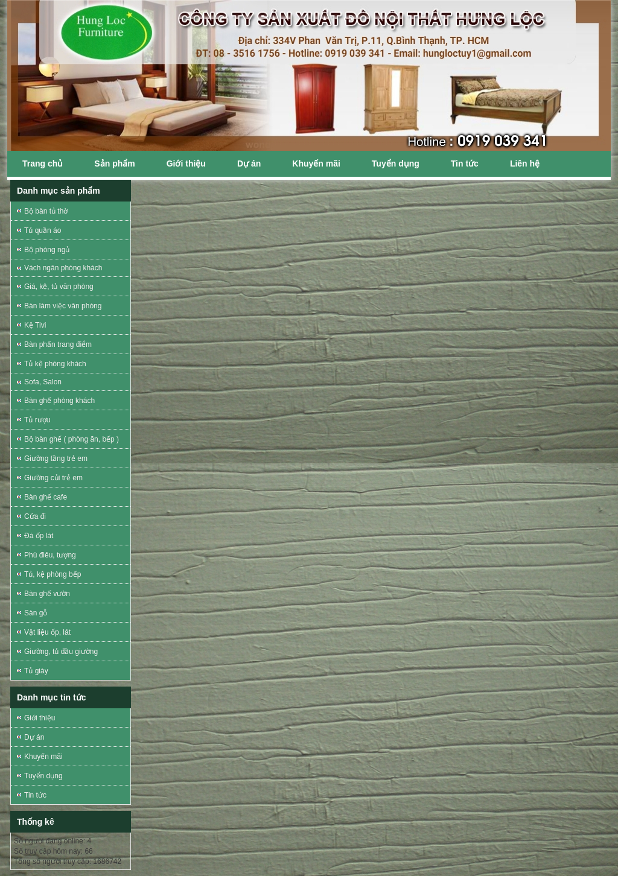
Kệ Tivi (35, 325)
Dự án (249, 163)
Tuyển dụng (395, 163)
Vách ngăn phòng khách (63, 268)
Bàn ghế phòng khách (59, 400)
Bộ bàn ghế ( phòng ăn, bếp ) (71, 439)
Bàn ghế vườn (47, 593)
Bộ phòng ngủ (46, 250)
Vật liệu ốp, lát (47, 632)
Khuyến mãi (316, 163)
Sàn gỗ (35, 613)
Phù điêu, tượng (50, 555)
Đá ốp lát (38, 536)
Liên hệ (525, 163)
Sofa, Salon (43, 382)
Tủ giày (36, 671)
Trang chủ (42, 163)
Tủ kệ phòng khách (55, 364)
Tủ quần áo (42, 230)
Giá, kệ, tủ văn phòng (59, 286)
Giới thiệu (186, 163)
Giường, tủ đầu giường (61, 651)
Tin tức (465, 163)
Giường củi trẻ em (53, 478)
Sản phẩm (114, 163)
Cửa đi (35, 516)
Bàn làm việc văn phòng (62, 306)
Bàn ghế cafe (45, 497)
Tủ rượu (37, 420)
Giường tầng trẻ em (56, 458)
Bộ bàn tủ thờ (46, 211)
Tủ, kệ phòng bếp (52, 574)
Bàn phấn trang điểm (58, 344)
